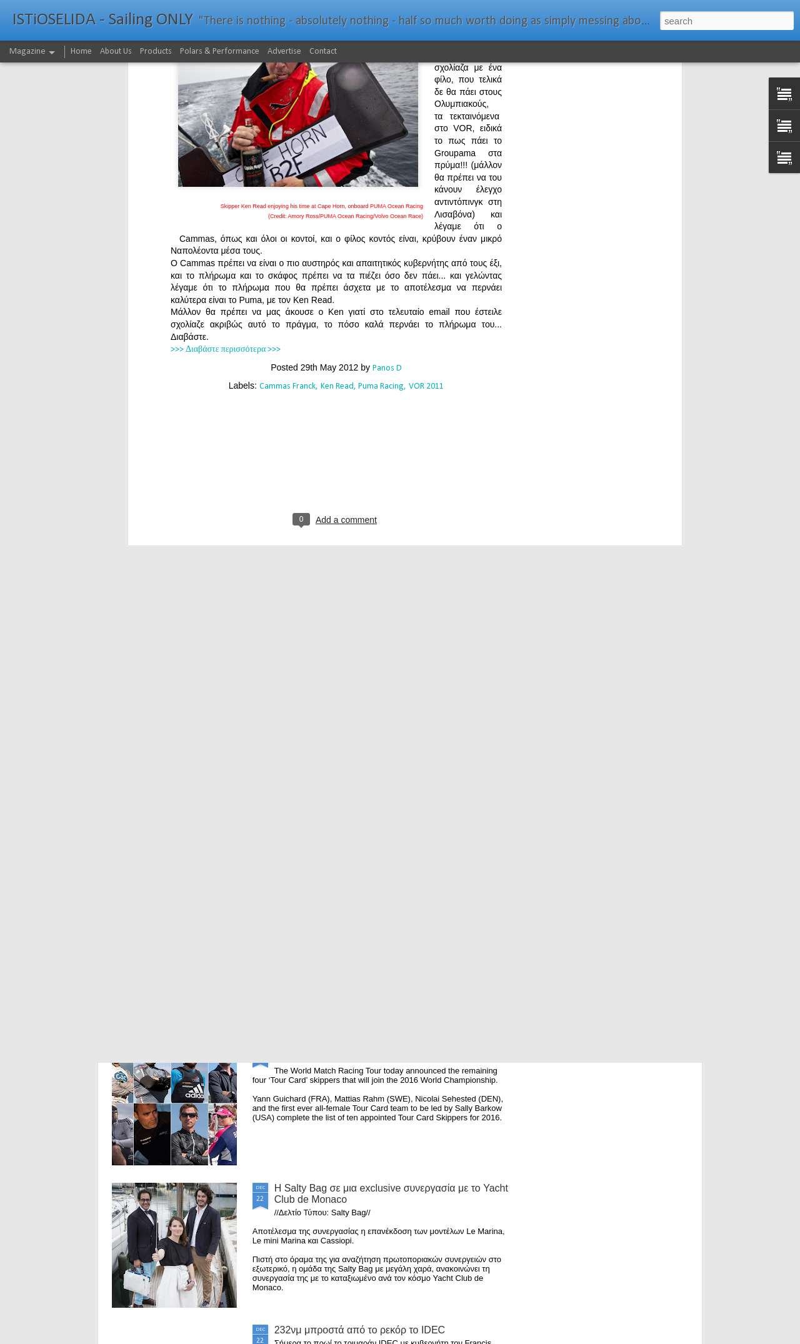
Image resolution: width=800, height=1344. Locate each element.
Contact (323, 51)
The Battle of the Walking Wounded (352, 762)
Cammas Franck (287, 199)
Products (156, 51)
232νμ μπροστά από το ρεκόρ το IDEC (360, 1330)
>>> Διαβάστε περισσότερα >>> (226, 162)
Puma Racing (381, 199)
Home (81, 51)
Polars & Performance (219, 51)
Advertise (284, 51)
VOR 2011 (426, 199)
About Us (116, 51)
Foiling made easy (315, 904)
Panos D (387, 181)
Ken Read (337, 199)
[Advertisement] (336, 281)
